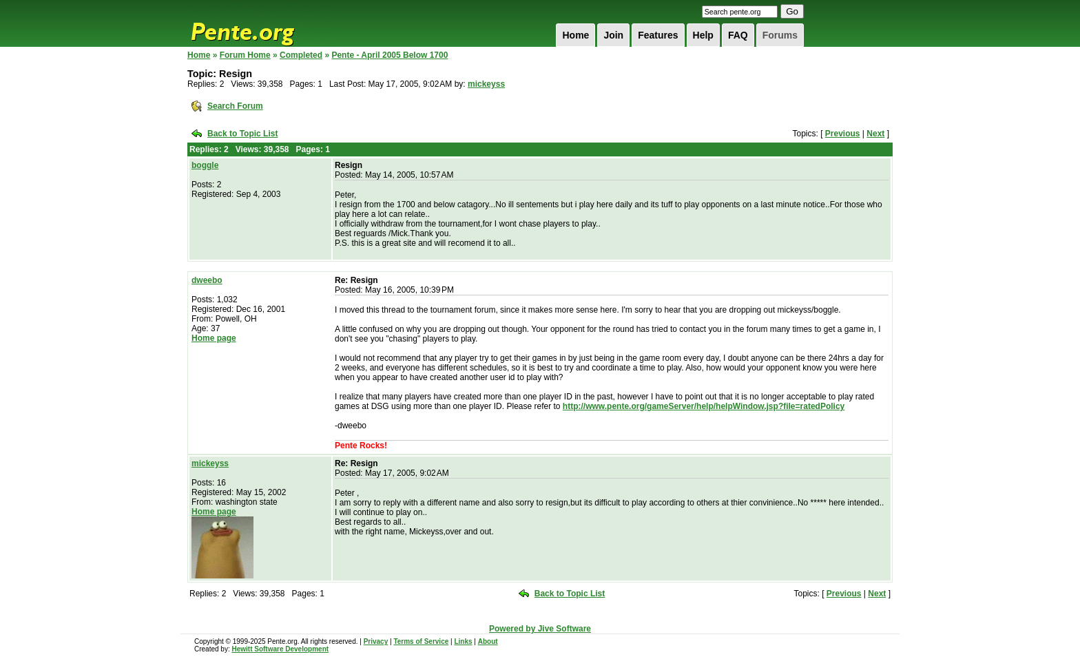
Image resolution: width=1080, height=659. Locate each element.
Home (575, 35)
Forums (780, 35)
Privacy (376, 641)
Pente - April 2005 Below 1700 (389, 55)
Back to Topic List (242, 133)
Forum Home (245, 55)
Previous (842, 133)
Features (658, 35)
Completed (301, 55)
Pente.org (260, 23)
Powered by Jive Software (540, 629)
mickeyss (486, 84)
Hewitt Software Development (280, 649)
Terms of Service (420, 641)
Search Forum (235, 106)
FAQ (738, 35)
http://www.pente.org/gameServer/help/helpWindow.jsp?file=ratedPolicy (703, 406)
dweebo (206, 280)
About (488, 641)
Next (875, 133)
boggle (204, 165)
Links (463, 641)
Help (703, 35)
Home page (213, 338)
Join (613, 35)
